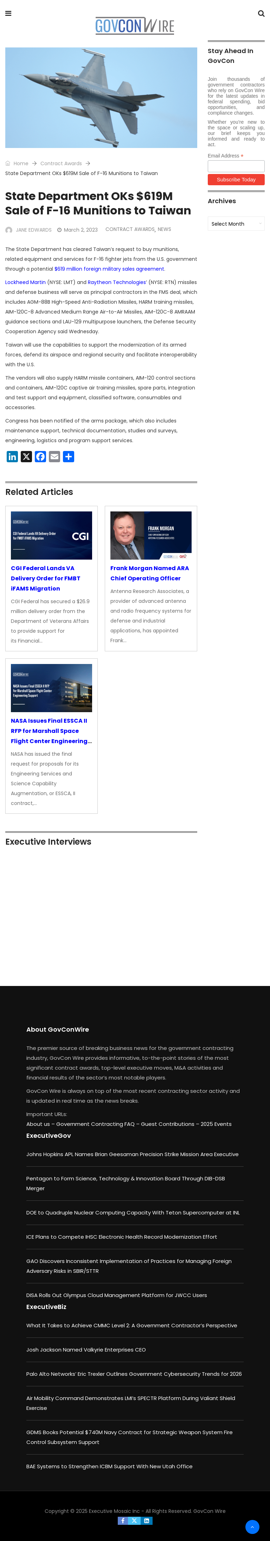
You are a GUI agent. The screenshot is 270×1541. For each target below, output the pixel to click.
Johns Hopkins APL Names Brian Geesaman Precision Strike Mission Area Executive (132, 1154)
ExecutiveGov (48, 1135)
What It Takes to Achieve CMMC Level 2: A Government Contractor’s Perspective (131, 1325)
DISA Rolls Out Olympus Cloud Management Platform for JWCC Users (116, 1295)
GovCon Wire (209, 1511)
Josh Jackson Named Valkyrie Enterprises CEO (86, 1349)
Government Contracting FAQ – (98, 1124)
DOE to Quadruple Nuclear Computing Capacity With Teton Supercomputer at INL (133, 1212)
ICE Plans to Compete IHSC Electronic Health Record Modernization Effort (121, 1236)
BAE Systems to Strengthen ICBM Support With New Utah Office (109, 1466)
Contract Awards (61, 163)
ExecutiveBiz (46, 1306)
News (164, 229)
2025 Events (216, 1124)
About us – (41, 1124)
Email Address (226, 156)
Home (16, 163)
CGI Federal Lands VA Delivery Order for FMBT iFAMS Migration (46, 578)
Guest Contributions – (171, 1124)
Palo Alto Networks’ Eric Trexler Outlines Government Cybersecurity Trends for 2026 (134, 1374)
